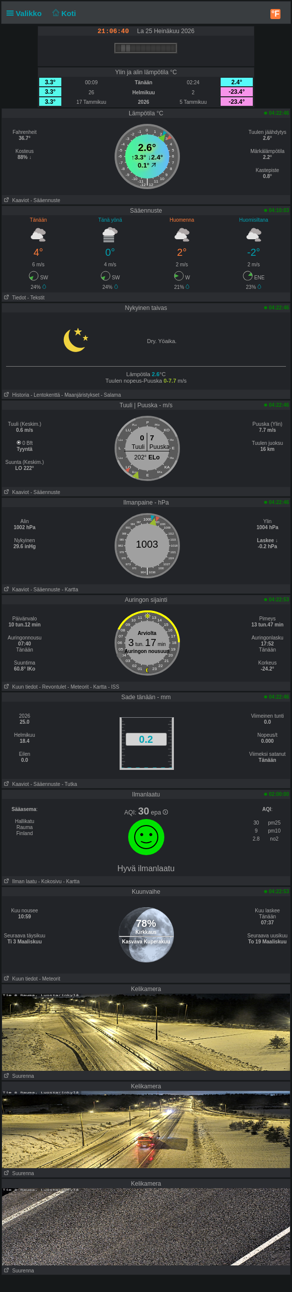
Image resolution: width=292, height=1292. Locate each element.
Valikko (26, 13)
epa (159, 812)
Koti (63, 13)
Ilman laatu (19, 881)
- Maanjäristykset (80, 395)
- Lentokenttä (45, 395)
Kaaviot (15, 200)
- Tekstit (35, 297)
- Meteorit (77, 687)
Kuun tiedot (20, 687)
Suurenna (18, 1076)
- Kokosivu (50, 881)
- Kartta (70, 589)
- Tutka (69, 784)
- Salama (111, 395)
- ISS (113, 687)
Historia (15, 395)
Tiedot (14, 297)
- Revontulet (52, 687)
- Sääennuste (45, 200)
